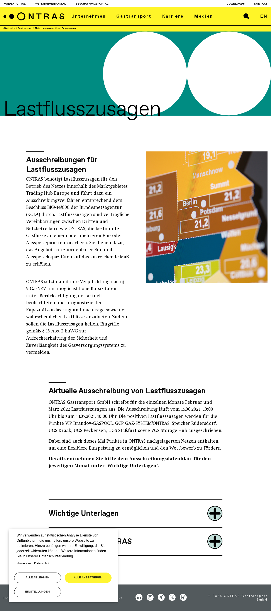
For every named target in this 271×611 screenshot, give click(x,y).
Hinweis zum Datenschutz (34, 563)
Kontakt (261, 3)
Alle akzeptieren (88, 577)
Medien (203, 16)
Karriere (173, 16)
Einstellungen (37, 591)
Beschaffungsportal (92, 3)
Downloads (236, 3)
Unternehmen (88, 16)
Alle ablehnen (37, 577)
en (264, 16)
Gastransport (133, 16)
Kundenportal (14, 3)
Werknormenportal (50, 3)
